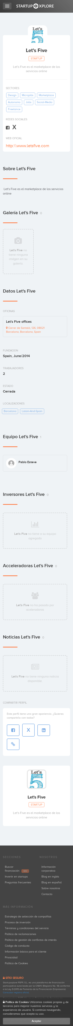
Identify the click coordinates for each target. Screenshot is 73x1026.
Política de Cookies (16, 963)
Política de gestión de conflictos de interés (31, 939)
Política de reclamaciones (20, 934)
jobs (29, 102)
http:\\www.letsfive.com (27, 145)
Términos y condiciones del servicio (27, 928)
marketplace (46, 95)
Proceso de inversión (18, 922)
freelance (14, 109)
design (12, 95)
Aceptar (36, 1021)
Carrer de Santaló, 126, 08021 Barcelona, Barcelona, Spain (25, 329)
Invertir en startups (16, 876)
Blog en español (51, 882)
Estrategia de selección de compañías (28, 916)
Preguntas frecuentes (18, 882)
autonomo (14, 102)
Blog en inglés (50, 876)
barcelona (10, 411)
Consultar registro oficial (16, 992)
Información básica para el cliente (25, 951)
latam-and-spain (32, 411)
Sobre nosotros (50, 888)
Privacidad (11, 957)
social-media (44, 102)
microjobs (27, 95)
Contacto (46, 894)
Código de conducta (17, 945)
